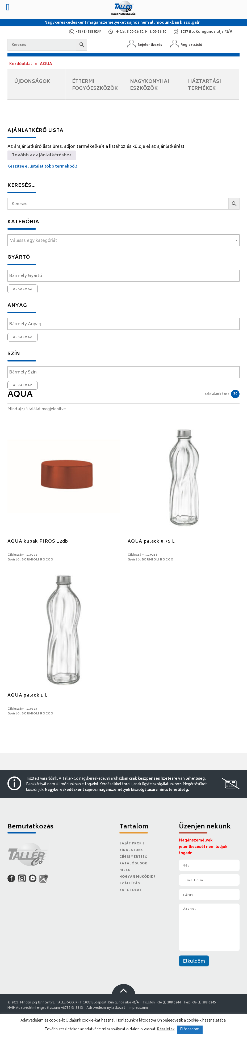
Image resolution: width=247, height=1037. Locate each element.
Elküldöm (194, 962)
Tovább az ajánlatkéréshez (42, 155)
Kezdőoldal (20, 64)
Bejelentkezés (149, 44)
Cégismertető (133, 857)
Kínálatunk (131, 850)
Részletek (166, 1029)
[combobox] (123, 240)
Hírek (124, 870)
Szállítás (129, 883)
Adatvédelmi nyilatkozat (105, 1008)
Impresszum (138, 1008)
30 (235, 394)
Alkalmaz (22, 288)
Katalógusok (133, 863)
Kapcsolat (130, 890)
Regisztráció (191, 44)
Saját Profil (132, 843)
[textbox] (123, 241)
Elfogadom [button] (189, 1030)
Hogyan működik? (137, 877)
